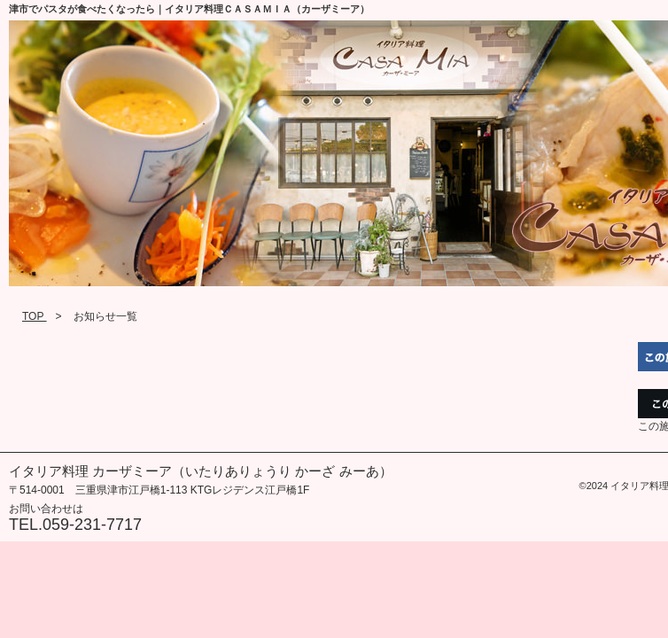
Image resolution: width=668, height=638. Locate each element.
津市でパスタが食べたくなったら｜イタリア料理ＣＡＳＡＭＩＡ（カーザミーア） (189, 9)
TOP (34, 316)
